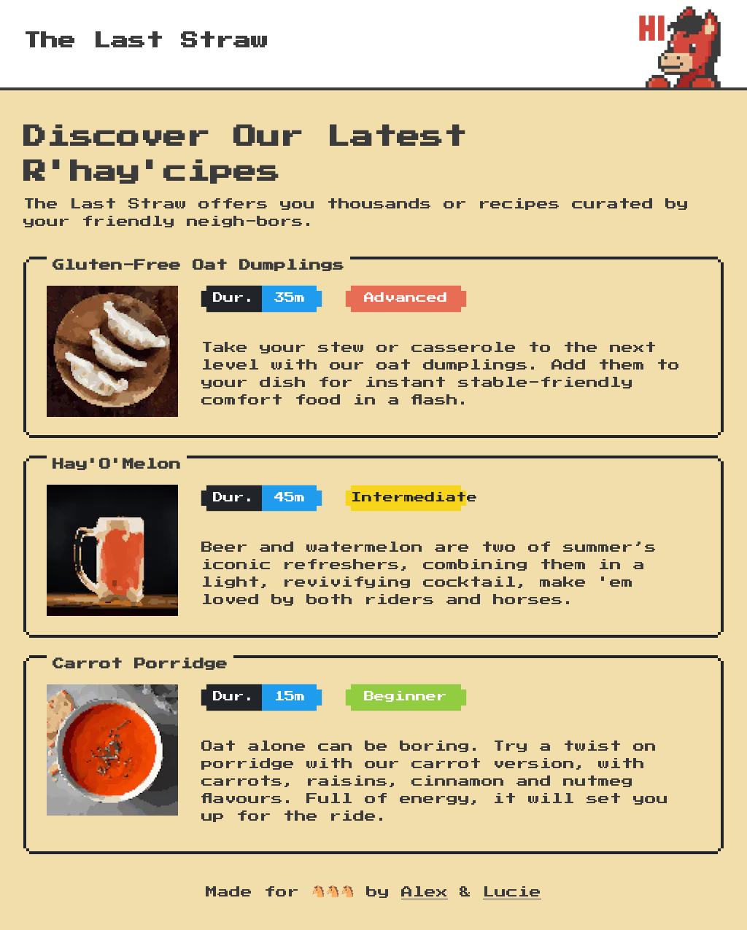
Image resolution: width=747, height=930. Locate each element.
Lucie (512, 892)
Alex (424, 892)
